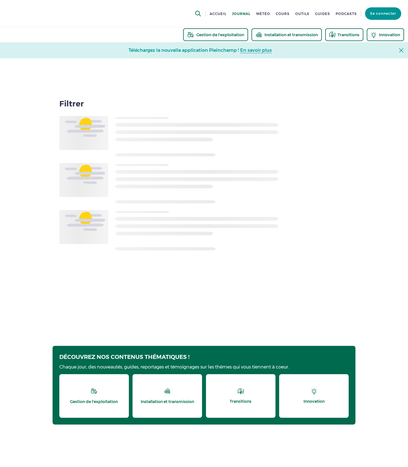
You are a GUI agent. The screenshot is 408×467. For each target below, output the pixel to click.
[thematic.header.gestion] (215, 34)
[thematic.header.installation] (286, 34)
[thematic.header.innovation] (385, 34)
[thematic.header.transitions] (344, 34)
